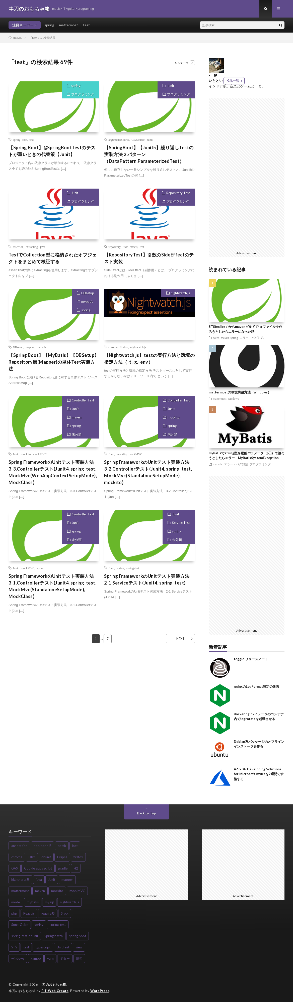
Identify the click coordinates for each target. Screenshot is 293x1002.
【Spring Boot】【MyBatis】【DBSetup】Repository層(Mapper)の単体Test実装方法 (54, 361)
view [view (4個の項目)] (79, 947)
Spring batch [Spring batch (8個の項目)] (53, 936)
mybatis (87, 302)
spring (49, 25)
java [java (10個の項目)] (39, 880)
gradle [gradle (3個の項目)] (62, 868)
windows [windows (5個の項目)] (17, 958)
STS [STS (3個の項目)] (14, 947)
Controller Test (83, 400)
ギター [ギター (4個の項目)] (65, 958)
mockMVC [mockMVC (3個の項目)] (77, 891)
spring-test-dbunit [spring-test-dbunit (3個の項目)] (24, 936)
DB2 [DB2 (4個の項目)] (32, 857)
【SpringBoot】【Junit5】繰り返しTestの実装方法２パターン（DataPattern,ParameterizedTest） (149, 154)
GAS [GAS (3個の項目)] (14, 868)
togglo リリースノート (251, 659)
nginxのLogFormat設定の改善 (256, 686)
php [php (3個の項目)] (14, 913)
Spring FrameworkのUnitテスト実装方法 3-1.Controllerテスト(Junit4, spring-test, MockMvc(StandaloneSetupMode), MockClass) (54, 586)
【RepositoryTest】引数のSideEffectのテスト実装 (149, 258)
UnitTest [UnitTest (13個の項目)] (63, 947)
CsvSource (137, 139)
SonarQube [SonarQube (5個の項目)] (19, 925)
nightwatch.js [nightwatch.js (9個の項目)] (69, 902)
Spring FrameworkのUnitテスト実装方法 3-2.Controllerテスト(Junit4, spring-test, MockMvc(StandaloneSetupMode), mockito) (149, 472)
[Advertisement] (248, 173)
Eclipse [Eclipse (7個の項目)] (62, 857)
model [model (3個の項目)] (16, 902)
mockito (26, 454)
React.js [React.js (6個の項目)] (29, 913)
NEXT (180, 639)
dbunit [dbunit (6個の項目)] (46, 857)
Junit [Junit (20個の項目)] (51, 880)
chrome (112, 347)
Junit (170, 86)
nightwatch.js (180, 293)
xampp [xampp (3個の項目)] (36, 958)
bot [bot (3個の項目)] (75, 846)
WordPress (100, 991)
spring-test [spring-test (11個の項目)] (58, 925)
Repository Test (178, 193)
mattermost (68, 25)
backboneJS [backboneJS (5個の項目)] (42, 846)
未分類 (77, 434)
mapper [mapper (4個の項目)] (67, 880)
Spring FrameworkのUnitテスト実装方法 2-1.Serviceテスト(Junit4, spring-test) (149, 579)
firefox (124, 347)
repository (114, 246)
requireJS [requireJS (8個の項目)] (48, 913)
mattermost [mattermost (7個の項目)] (20, 891)
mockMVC (40, 454)
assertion (18, 246)
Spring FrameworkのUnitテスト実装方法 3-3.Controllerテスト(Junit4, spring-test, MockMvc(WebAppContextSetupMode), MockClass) (54, 472)
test (86, 25)
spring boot (20, 139)
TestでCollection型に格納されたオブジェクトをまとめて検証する (53, 258)
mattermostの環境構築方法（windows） (240, 392)
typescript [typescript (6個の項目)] (42, 947)
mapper (30, 347)
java (42, 246)
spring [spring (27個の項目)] (38, 925)
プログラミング (82, 94)
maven (77, 417)
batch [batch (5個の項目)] (62, 846)
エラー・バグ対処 (252, 337)
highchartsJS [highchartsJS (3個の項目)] (20, 880)
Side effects (130, 246)
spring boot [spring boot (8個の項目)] (77, 936)
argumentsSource (118, 139)
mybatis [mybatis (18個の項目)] (33, 902)
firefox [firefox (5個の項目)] (78, 857)
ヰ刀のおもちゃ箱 (52, 984)
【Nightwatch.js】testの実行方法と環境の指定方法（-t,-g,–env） (149, 358)
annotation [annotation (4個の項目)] (19, 846)
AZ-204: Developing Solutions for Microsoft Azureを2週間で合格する (259, 774)
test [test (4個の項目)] (26, 947)
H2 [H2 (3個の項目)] (76, 868)
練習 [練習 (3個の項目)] (79, 958)
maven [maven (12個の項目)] (40, 891)
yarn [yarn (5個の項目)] (50, 958)
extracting (32, 246)
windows (233, 398)
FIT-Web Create (54, 991)
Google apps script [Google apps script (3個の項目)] (38, 868)
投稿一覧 (232, 81)
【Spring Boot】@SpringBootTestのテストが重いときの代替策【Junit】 (52, 151)
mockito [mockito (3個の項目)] (57, 891)
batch (216, 337)
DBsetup (87, 293)
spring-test (132, 567)
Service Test (181, 523)
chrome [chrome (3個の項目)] (16, 857)
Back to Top (146, 813)
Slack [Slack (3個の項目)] (64, 913)
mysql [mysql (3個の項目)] (49, 902)
